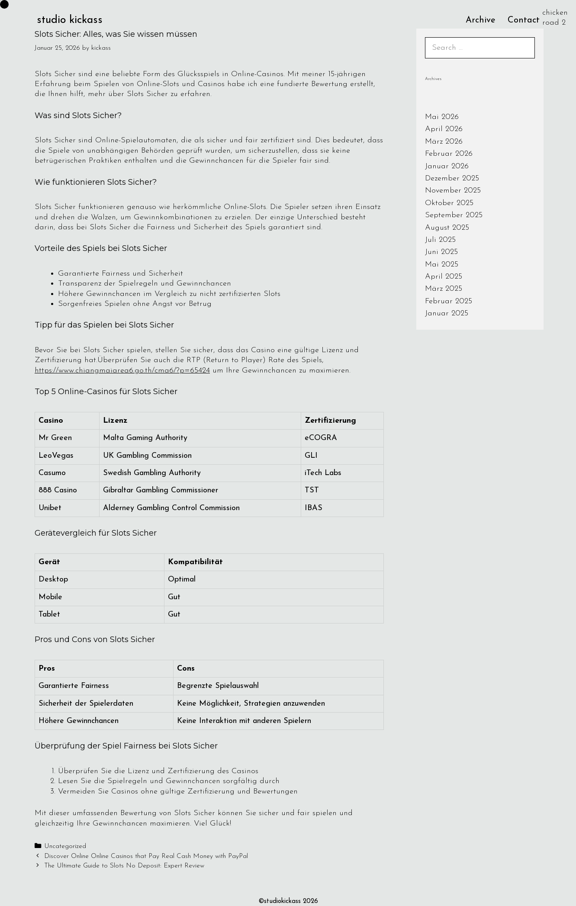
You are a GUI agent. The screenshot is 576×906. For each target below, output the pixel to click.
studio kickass (70, 20)
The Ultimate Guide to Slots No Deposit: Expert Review (124, 866)
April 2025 (443, 277)
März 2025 (443, 289)
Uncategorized (65, 846)
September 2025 (454, 215)
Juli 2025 (440, 240)
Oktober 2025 (449, 203)
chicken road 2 (555, 18)
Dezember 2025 (452, 178)
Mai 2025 (441, 264)
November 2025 (453, 190)
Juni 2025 (441, 252)
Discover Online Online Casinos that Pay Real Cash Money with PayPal (146, 856)
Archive (481, 20)
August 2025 (447, 228)
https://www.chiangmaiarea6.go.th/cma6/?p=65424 (122, 370)
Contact (524, 20)
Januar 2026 (447, 166)
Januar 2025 (446, 313)
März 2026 (444, 142)
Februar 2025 (448, 301)
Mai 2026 (442, 117)
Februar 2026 (449, 154)
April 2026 (444, 129)
